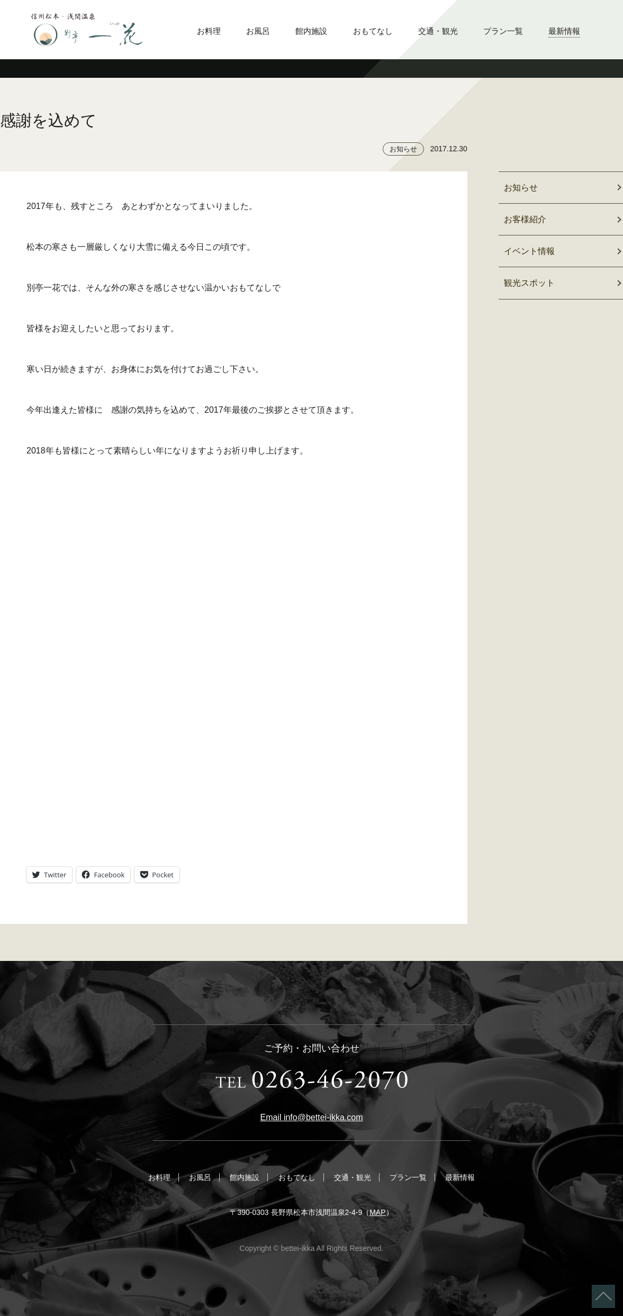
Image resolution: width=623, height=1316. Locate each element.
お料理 (209, 30)
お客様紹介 (525, 219)
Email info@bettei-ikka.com (311, 1117)
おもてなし (373, 30)
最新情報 (564, 30)
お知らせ (403, 149)
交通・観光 (438, 30)
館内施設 (311, 30)
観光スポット (529, 282)
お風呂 (258, 30)
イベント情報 (529, 251)
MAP (377, 1212)
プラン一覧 (503, 30)
